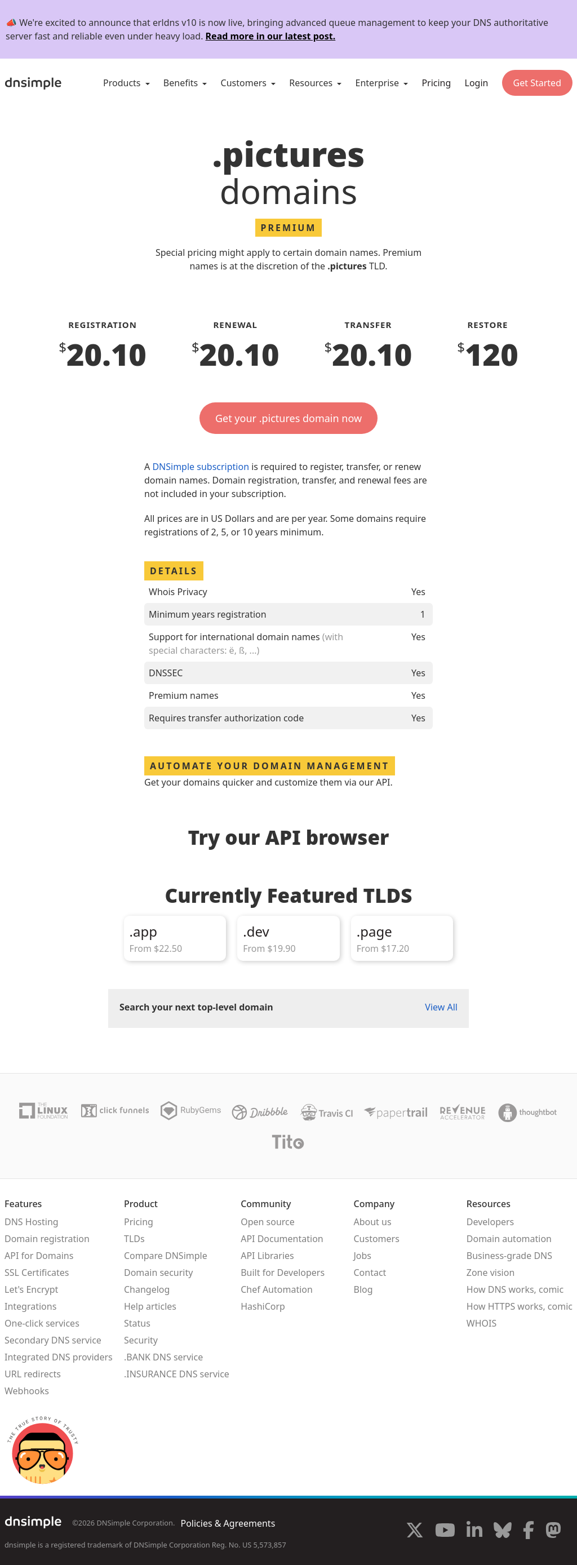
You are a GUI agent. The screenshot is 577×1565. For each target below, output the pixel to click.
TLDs (134, 1239)
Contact (369, 1272)
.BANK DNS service (163, 1357)
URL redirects (33, 1374)
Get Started (537, 83)
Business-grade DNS (509, 1255)
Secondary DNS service (53, 1340)
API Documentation (282, 1239)
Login (477, 83)
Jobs (362, 1255)
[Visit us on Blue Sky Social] (503, 1531)
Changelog (147, 1289)
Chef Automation (277, 1289)
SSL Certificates (37, 1272)
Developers (490, 1222)
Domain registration (47, 1239)
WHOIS (481, 1323)
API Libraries (267, 1255)
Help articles (150, 1306)
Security (141, 1340)
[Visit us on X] (415, 1531)
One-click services (42, 1323)
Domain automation (509, 1239)
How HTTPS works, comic (519, 1306)
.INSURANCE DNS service (176, 1374)
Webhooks (27, 1391)
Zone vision (491, 1272)
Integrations (30, 1306)
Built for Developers (283, 1272)
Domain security (158, 1272)
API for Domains (39, 1255)
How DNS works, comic (515, 1289)
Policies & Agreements (227, 1523)
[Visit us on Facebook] (528, 1531)
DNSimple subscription (200, 466)
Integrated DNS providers (59, 1357)
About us (372, 1222)
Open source (268, 1222)
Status (137, 1323)
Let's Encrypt (31, 1289)
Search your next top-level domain (196, 1007)
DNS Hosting (32, 1222)
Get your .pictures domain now (288, 418)
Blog (362, 1289)
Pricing (436, 83)
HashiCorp (263, 1306)
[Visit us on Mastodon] (553, 1531)
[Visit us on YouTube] (445, 1531)
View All (441, 1007)
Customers (376, 1239)
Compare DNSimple (165, 1255)
